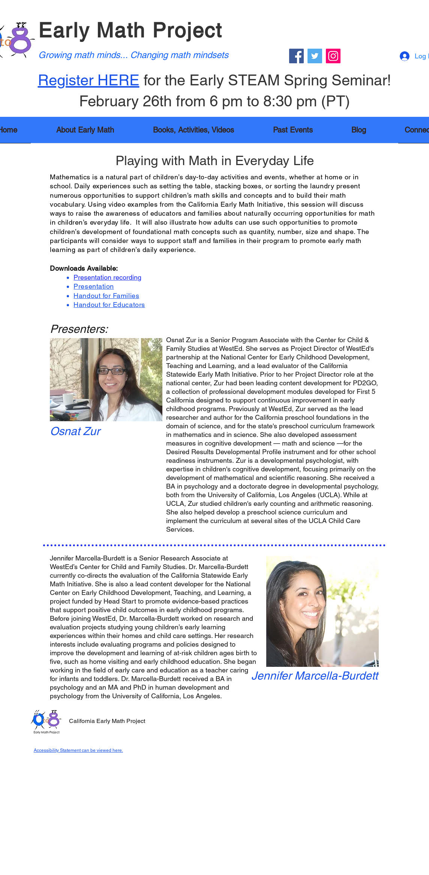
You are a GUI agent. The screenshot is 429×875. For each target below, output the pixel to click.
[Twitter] (315, 56)
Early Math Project (130, 30)
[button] (194, 132)
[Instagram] (333, 56)
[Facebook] (296, 56)
